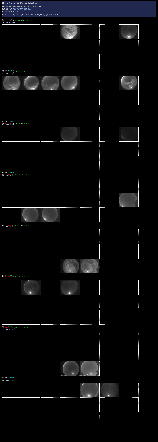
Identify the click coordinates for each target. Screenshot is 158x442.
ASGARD (44, 19)
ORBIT (13, 26)
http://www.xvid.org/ (21, 10)
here (8, 2)
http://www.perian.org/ (22, 11)
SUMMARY (8, 26)
